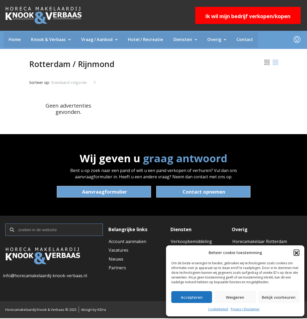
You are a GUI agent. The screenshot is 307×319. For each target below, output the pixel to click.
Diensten (186, 40)
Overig (218, 40)
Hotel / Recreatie (146, 40)
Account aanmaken (127, 242)
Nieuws (116, 259)
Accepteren (192, 297)
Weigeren (235, 297)
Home (15, 40)
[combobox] (73, 82)
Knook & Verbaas (51, 40)
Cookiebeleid (218, 309)
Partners (117, 268)
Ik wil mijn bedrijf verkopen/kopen (247, 16)
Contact (246, 40)
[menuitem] (297, 39)
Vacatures (118, 251)
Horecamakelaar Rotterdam (259, 242)
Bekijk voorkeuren (278, 297)
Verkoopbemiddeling (191, 242)
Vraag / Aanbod (100, 40)
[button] (296, 252)
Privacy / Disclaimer (245, 309)
